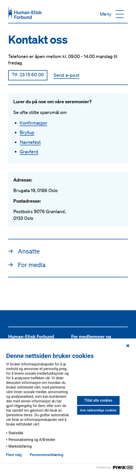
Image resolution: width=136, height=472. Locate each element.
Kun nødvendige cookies (98, 410)
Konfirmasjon (33, 123)
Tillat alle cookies (98, 400)
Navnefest (30, 142)
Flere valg (14, 455)
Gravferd (29, 151)
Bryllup (27, 132)
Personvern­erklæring (46, 455)
